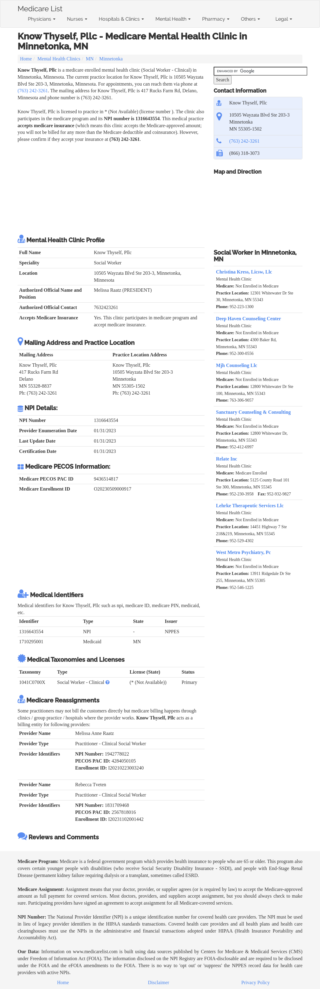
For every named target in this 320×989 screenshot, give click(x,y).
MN (90, 58)
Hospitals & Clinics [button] (121, 19)
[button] (107, 682)
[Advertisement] (111, 188)
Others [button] (250, 19)
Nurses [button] (77, 19)
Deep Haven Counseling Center (248, 318)
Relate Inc (226, 458)
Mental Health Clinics (59, 58)
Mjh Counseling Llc (236, 365)
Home (26, 58)
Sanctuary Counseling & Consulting (253, 412)
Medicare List (40, 7)
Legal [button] (283, 19)
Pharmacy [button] (215, 19)
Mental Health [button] (173, 19)
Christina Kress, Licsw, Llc (244, 271)
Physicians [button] (41, 19)
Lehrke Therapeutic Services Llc (250, 505)
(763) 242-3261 (33, 90)
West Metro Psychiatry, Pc (243, 552)
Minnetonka (111, 58)
